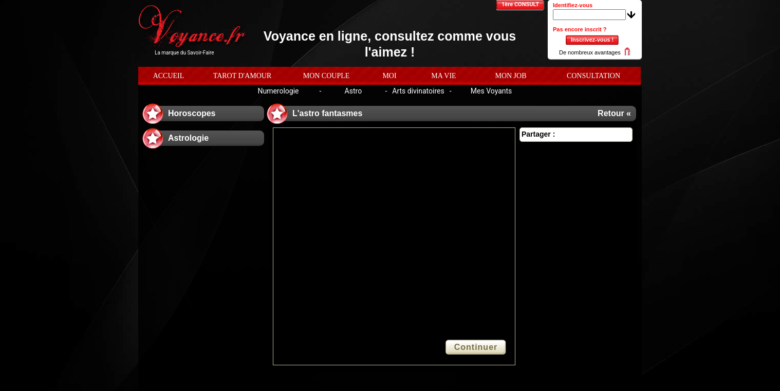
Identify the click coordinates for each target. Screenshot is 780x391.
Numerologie (278, 91)
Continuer (476, 347)
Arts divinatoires (418, 91)
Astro (353, 91)
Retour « (614, 113)
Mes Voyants (491, 91)
